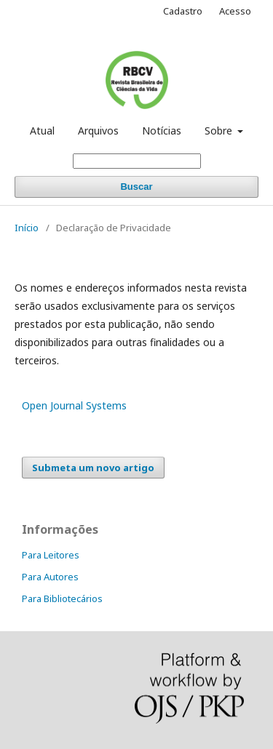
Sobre (220, 130)
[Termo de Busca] (137, 161)
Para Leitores (50, 554)
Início (27, 227)
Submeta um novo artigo (93, 467)
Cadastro (182, 10)
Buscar (136, 186)
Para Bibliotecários (62, 598)
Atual (42, 130)
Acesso (235, 10)
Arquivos (98, 130)
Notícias (161, 130)
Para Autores (50, 576)
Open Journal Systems (74, 405)
